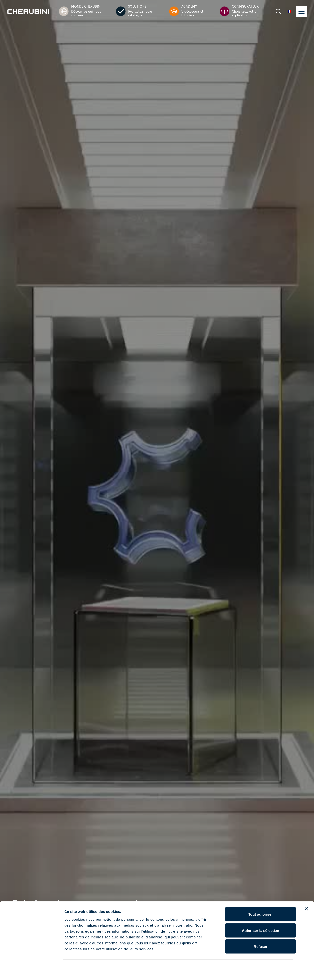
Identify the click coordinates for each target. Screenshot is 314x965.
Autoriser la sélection (260, 917)
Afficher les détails (270, 955)
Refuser (260, 933)
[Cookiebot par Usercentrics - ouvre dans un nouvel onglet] (31, 955)
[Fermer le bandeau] (306, 895)
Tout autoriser (260, 900)
